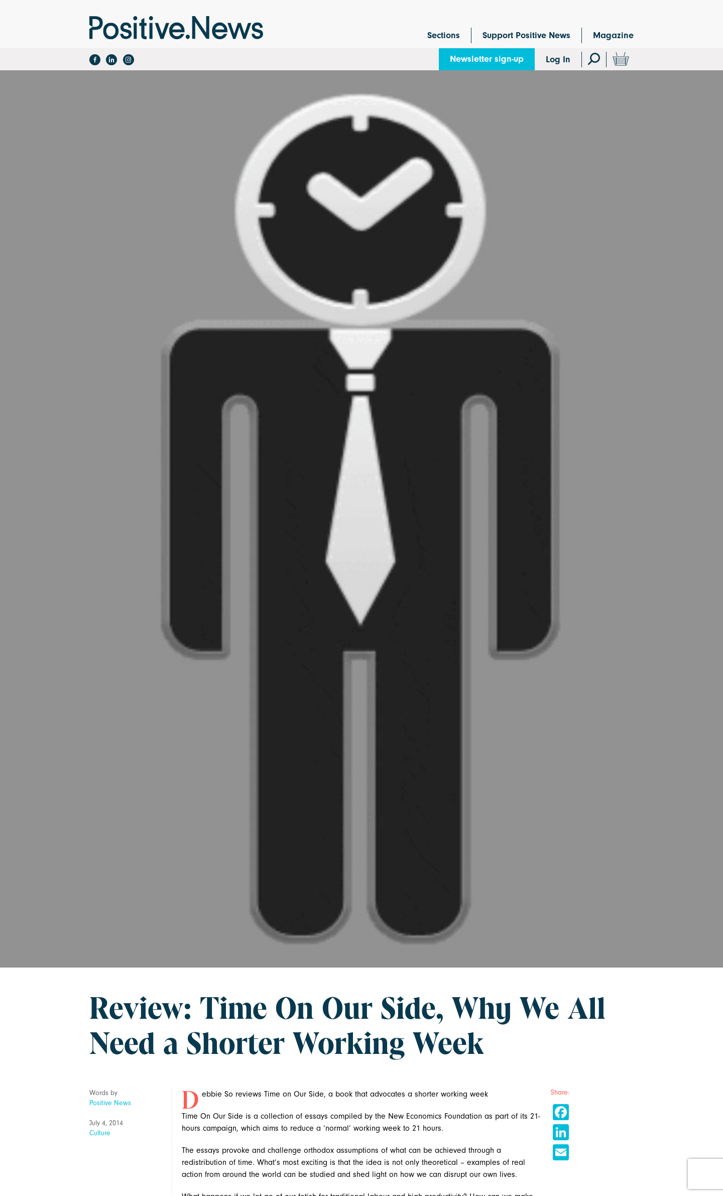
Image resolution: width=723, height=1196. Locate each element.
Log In (558, 59)
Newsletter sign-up (487, 59)
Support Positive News (526, 35)
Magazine (613, 35)
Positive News (110, 1103)
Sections (443, 35)
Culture (99, 1133)
